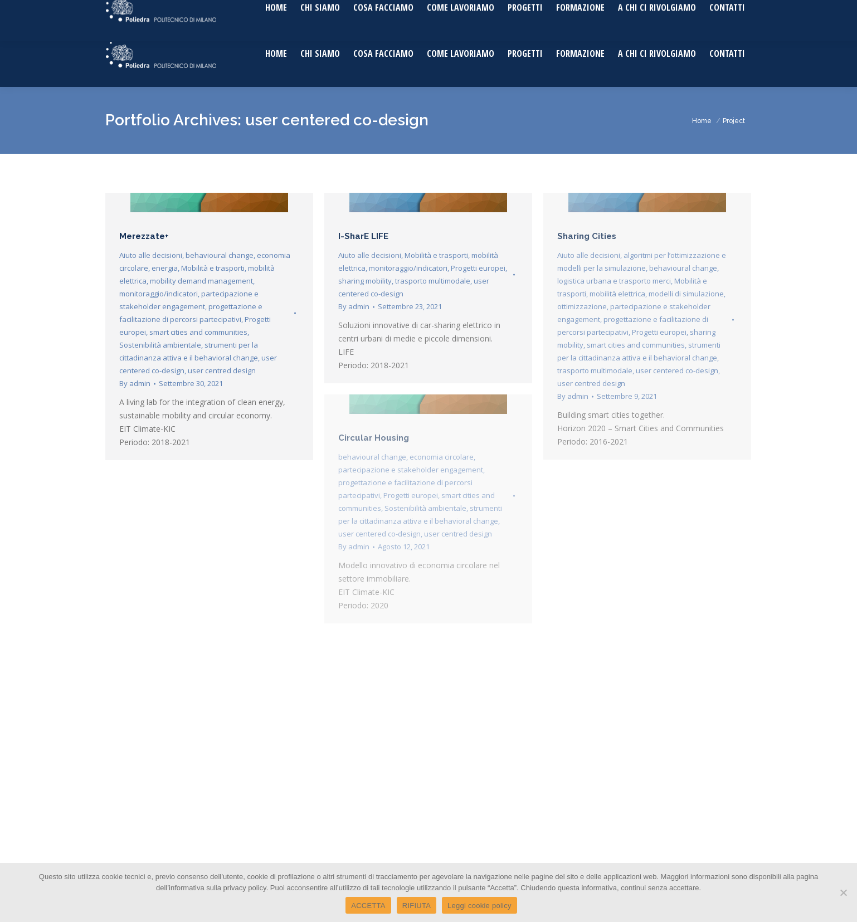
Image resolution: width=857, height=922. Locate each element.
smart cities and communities (198, 332)
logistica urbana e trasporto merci (614, 281)
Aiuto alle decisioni (150, 255)
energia (165, 268)
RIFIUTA (416, 905)
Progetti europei (478, 268)
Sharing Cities (586, 236)
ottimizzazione (582, 306)
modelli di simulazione (686, 294)
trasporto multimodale (432, 281)
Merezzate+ (144, 236)
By (134, 383)
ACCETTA (368, 905)
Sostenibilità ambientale (160, 345)
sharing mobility (365, 281)
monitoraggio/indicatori (158, 294)
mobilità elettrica (617, 294)
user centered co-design (677, 370)
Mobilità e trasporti (213, 268)
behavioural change (220, 255)
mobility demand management (201, 281)
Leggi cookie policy (479, 905)
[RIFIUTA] (843, 892)
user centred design (222, 370)
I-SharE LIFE (363, 236)
